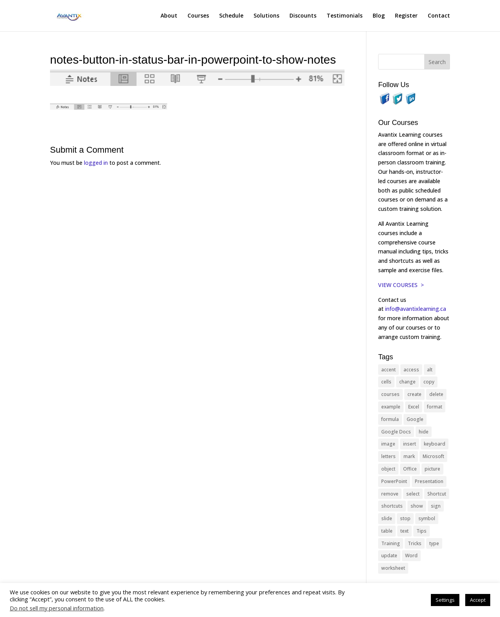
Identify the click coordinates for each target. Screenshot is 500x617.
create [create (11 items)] (414, 394)
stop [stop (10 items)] (405, 518)
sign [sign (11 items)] (436, 506)
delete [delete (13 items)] (436, 394)
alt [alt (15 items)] (429, 369)
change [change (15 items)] (407, 381)
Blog (379, 16)
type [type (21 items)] (434, 543)
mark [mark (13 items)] (409, 456)
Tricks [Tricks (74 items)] (414, 543)
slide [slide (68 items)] (386, 518)
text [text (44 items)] (404, 531)
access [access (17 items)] (411, 369)
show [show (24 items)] (417, 506)
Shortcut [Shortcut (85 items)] (436, 493)
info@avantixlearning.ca (416, 308)
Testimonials (344, 16)
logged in (96, 162)
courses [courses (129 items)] (390, 394)
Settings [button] (445, 599)
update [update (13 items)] (389, 555)
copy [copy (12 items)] (428, 381)
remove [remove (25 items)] (389, 493)
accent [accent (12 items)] (388, 369)
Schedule (231, 16)
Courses (198, 16)
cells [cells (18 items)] (386, 381)
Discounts (302, 16)
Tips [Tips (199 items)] (421, 531)
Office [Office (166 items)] (410, 468)
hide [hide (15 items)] (424, 431)
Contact (439, 16)
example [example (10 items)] (390, 406)
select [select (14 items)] (413, 493)
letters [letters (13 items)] (388, 456)
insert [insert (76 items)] (409, 443)
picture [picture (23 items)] (432, 468)
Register (406, 16)
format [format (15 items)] (434, 406)
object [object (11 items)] (388, 468)
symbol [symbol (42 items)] (426, 518)
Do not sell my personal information (57, 608)
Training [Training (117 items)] (390, 543)
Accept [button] (478, 599)
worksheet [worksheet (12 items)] (393, 568)
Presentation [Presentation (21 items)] (429, 481)
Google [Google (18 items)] (415, 419)
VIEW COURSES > (401, 285)
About (169, 16)
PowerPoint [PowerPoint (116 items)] (394, 481)
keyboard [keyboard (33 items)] (434, 443)
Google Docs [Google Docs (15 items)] (396, 431)
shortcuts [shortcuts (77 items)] (392, 506)
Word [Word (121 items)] (411, 555)
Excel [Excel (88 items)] (413, 406)
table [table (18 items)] (387, 531)
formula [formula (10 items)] (390, 419)
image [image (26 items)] (388, 443)
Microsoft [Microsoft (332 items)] (433, 456)
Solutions (266, 16)
